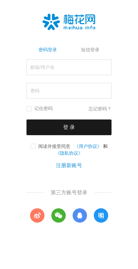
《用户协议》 (88, 146)
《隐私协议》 (69, 153)
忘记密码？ (100, 109)
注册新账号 (69, 165)
